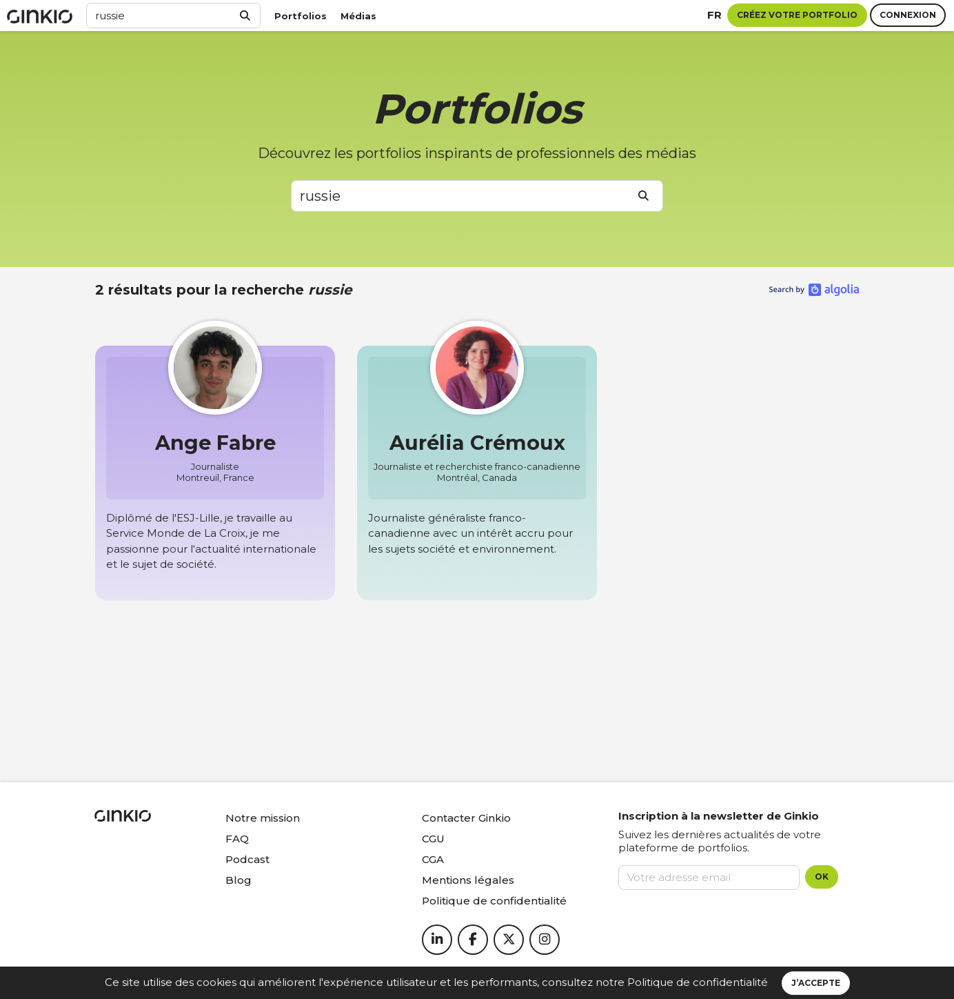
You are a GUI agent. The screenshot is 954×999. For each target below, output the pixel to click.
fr (714, 14)
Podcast (247, 859)
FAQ (237, 838)
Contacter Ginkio (466, 817)
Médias (358, 15)
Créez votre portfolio (797, 15)
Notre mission (262, 817)
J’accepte (815, 983)
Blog (238, 880)
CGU (433, 838)
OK (822, 876)
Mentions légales (468, 880)
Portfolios (300, 15)
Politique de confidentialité (697, 982)
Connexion (908, 15)
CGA (433, 859)
